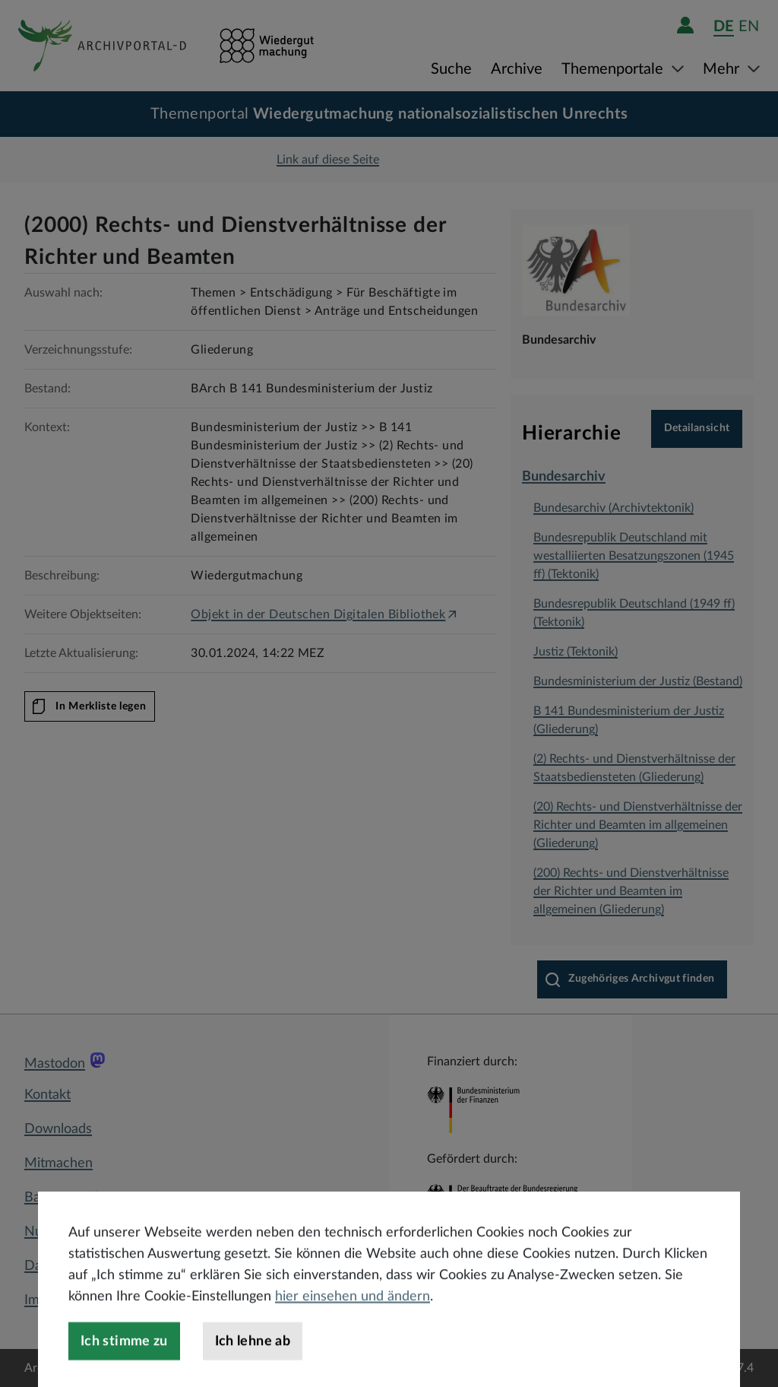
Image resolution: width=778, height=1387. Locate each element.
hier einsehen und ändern (352, 1327)
